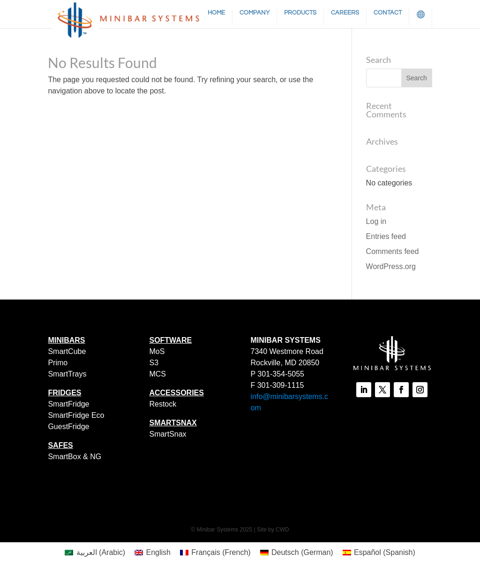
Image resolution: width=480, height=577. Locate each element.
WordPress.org (391, 266)
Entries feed (386, 236)
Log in (376, 221)
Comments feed (392, 251)
